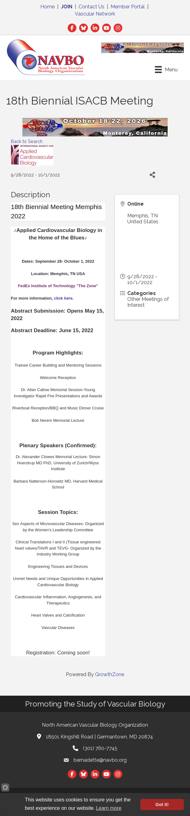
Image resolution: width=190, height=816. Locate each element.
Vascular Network (95, 14)
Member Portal (128, 7)
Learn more (108, 808)
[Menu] (166, 69)
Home (47, 7)
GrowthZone (109, 674)
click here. (65, 298)
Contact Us (91, 7)
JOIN (66, 7)
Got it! (162, 804)
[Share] (153, 175)
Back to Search (27, 141)
